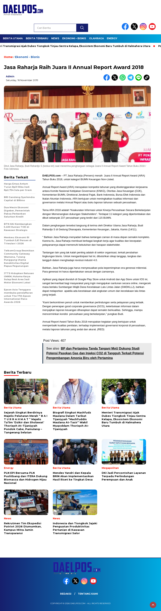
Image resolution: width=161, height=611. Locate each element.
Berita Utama (13, 38)
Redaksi (65, 593)
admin (10, 76)
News (55, 38)
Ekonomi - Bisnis (27, 57)
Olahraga (96, 38)
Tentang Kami (88, 593)
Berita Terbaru (37, 38)
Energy (112, 38)
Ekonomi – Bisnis (74, 38)
